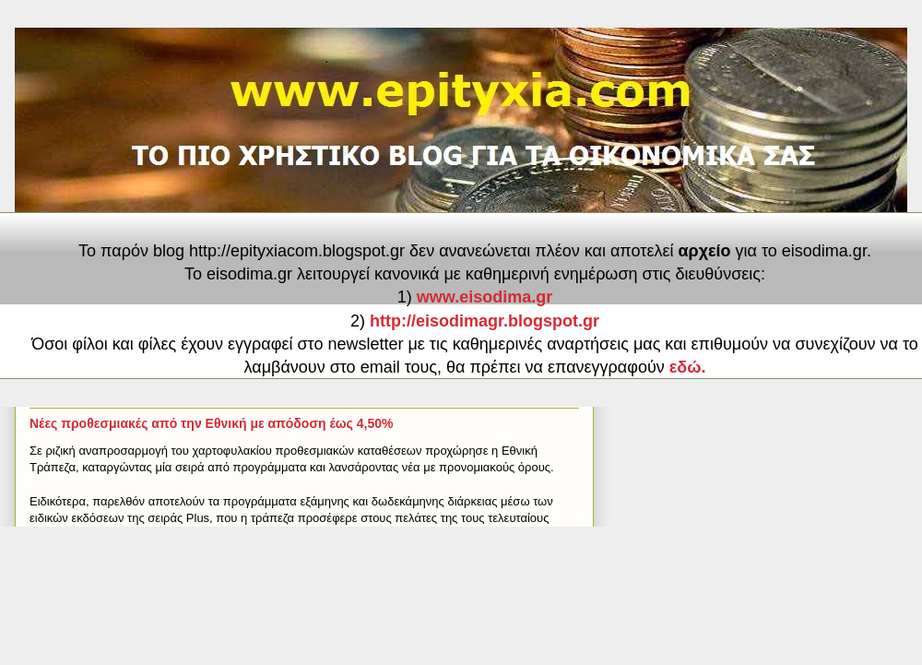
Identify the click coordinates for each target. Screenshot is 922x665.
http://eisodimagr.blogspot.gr (484, 321)
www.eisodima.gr (484, 297)
